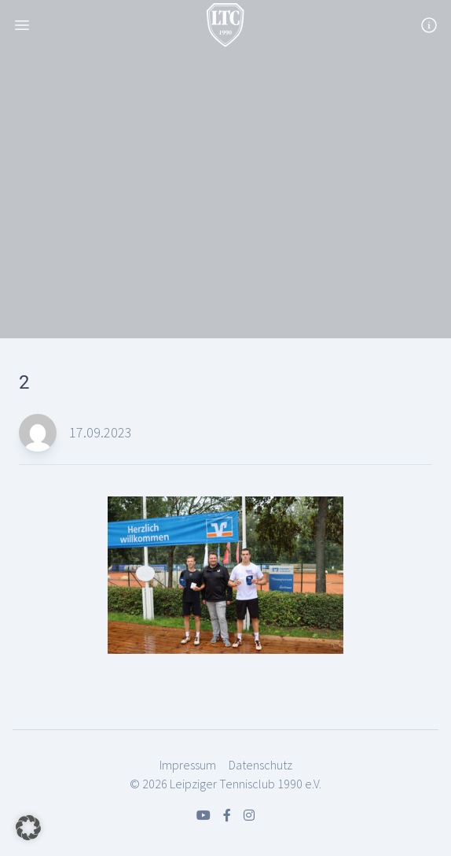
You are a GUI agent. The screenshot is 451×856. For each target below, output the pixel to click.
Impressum (188, 765)
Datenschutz (260, 765)
